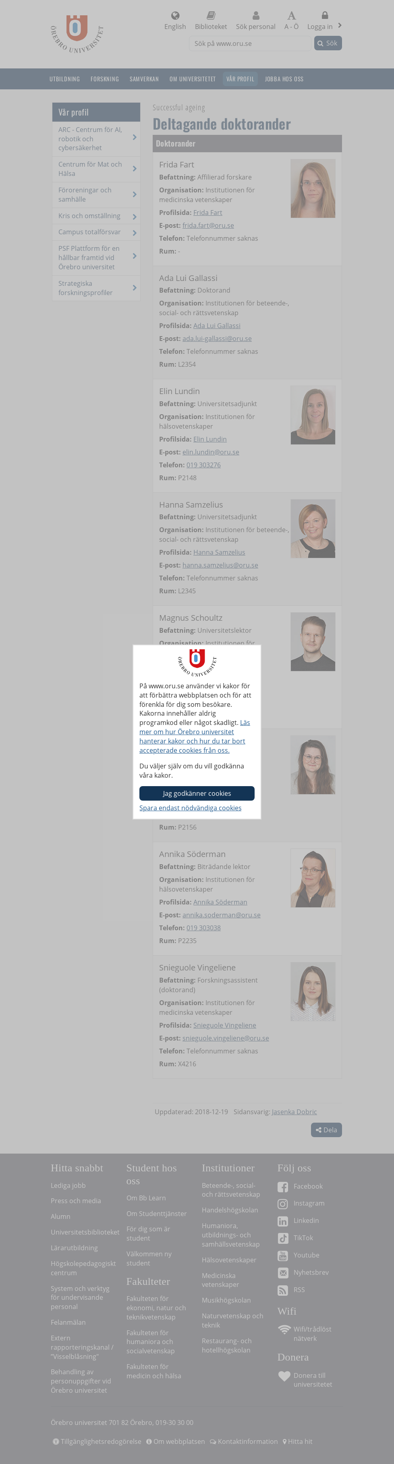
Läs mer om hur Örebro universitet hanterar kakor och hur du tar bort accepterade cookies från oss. (194, 736)
